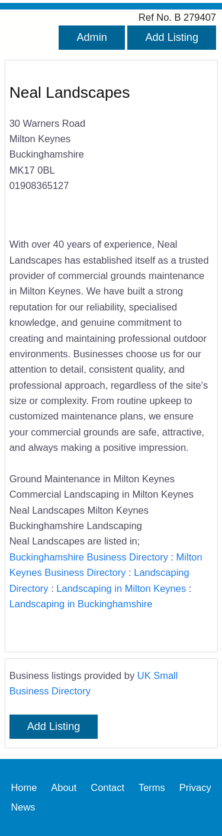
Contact (107, 787)
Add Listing (171, 37)
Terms (152, 787)
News (23, 807)
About (63, 787)
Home (24, 787)
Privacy (195, 787)
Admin (91, 37)
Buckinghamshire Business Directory (88, 557)
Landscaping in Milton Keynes (121, 588)
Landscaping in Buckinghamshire (81, 603)
